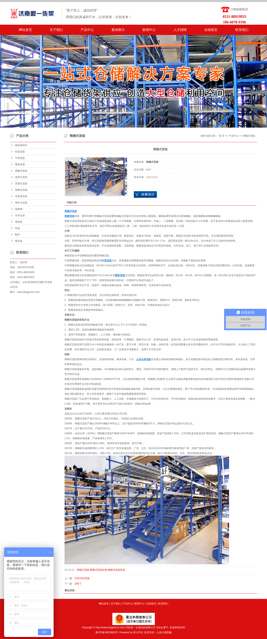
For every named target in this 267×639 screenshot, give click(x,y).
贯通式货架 (21, 183)
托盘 (17, 228)
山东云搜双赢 (164, 632)
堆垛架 (18, 221)
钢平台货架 (21, 202)
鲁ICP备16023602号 (106, 632)
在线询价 (145, 194)
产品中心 (87, 29)
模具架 (18, 241)
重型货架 (20, 164)
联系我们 (241, 29)
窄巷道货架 (21, 196)
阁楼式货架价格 (98, 569)
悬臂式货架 (21, 177)
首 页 (221, 135)
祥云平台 (138, 632)
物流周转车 (21, 145)
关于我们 (56, 29)
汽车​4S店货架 (82, 578)
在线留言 (211, 29)
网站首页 (25, 29)
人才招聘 (180, 29)
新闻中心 (149, 29)
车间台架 (20, 215)
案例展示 (118, 29)
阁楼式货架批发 (116, 569)
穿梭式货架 (21, 190)
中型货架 (20, 158)
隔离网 (18, 209)
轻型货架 (20, 151)
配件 (17, 234)
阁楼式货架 (21, 170)
